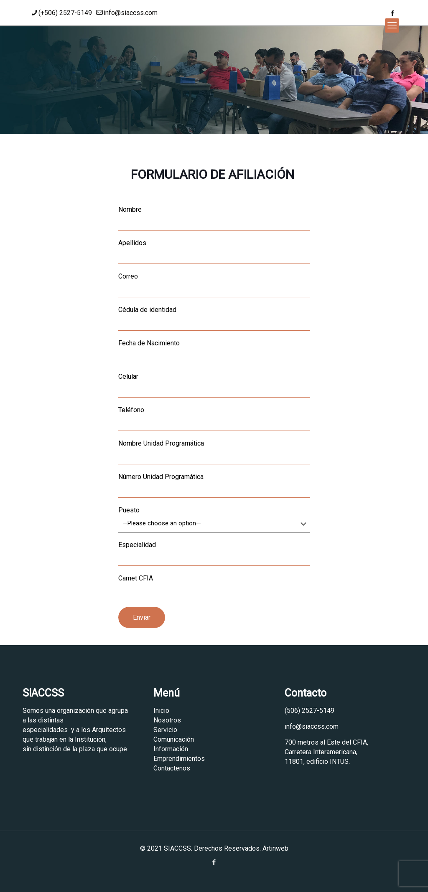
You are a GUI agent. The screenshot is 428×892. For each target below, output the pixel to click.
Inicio (161, 711)
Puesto (214, 519)
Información (170, 749)
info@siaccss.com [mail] (131, 13)
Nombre (214, 218)
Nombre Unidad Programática (214, 451)
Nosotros (167, 720)
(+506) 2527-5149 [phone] (65, 13)
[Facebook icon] (392, 13)
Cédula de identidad (214, 318)
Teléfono (214, 418)
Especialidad (214, 553)
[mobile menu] (392, 25)
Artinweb (275, 848)
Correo (214, 284)
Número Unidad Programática (214, 485)
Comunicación (173, 739)
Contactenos (171, 768)
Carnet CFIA (214, 586)
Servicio (165, 730)
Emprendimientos (179, 759)
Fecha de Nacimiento (214, 351)
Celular (214, 385)
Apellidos (214, 251)
